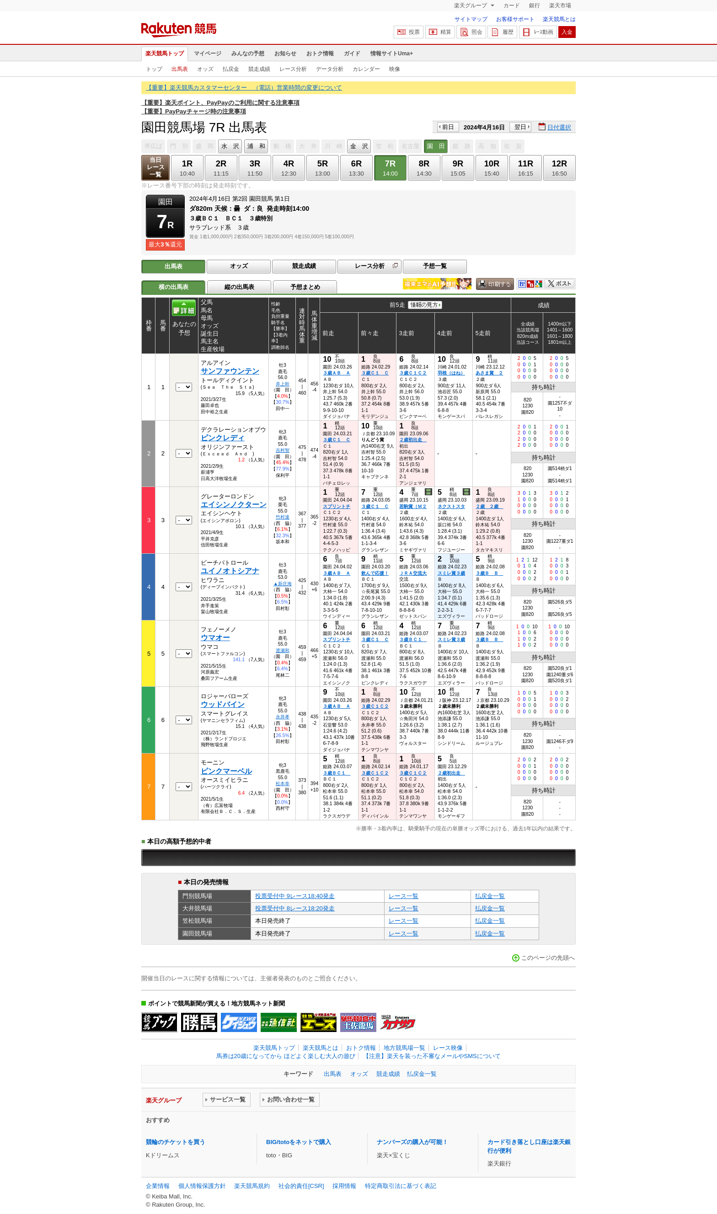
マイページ (207, 53)
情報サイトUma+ (391, 53)
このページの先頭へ (548, 957)
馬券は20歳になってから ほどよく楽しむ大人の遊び (285, 1056)
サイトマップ (471, 19)
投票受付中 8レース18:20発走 (295, 908)
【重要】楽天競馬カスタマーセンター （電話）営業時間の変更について (244, 87)
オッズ (205, 69)
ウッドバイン (223, 704)
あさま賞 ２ (489, 372)
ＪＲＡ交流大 (413, 573)
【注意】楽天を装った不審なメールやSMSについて (432, 1056)
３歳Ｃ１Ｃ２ (413, 372)
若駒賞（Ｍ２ (413, 506)
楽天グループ (471, 5)
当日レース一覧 (156, 167)
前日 (448, 126)
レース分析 (293, 69)
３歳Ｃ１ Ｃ (375, 372)
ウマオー (215, 638)
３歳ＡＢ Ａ (336, 372)
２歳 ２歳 (489, 506)
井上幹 (282, 383)
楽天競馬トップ (164, 53)
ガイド (352, 53)
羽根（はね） (451, 372)
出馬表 (179, 69)
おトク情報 (320, 53)
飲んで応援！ (375, 573)
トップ (154, 69)
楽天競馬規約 (252, 1185)
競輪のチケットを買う (175, 1142)
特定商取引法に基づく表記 (400, 1185)
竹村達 (282, 516)
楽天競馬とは (559, 19)
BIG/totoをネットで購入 (298, 1142)
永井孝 (282, 716)
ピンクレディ (223, 438)
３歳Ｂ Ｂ (489, 573)
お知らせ (285, 53)
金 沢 (359, 146)
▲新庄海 (282, 583)
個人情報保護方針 (202, 1185)
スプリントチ (336, 506)
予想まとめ (305, 286)
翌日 (520, 126)
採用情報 (344, 1185)
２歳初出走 (413, 439)
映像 (394, 69)
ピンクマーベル (226, 771)
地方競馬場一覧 (404, 1047)
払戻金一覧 (490, 896)
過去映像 (429, 492)
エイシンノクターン (234, 504)
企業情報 (158, 1185)
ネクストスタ (451, 506)
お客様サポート (515, 19)
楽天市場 (560, 5)
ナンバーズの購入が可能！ (412, 1142)
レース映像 (448, 1047)
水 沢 (230, 146)
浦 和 (256, 146)
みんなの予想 (247, 53)
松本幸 (282, 783)
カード (511, 5)
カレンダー (366, 69)
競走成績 (259, 69)
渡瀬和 (282, 650)
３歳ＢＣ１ (413, 639)
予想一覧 (435, 265)
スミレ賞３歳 (451, 573)
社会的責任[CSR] (301, 1185)
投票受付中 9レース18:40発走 (295, 896)
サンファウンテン (230, 371)
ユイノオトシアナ (230, 571)
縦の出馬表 (239, 286)
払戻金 (231, 69)
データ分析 (329, 69)
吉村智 (282, 450)
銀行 (534, 5)
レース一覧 (403, 896)
